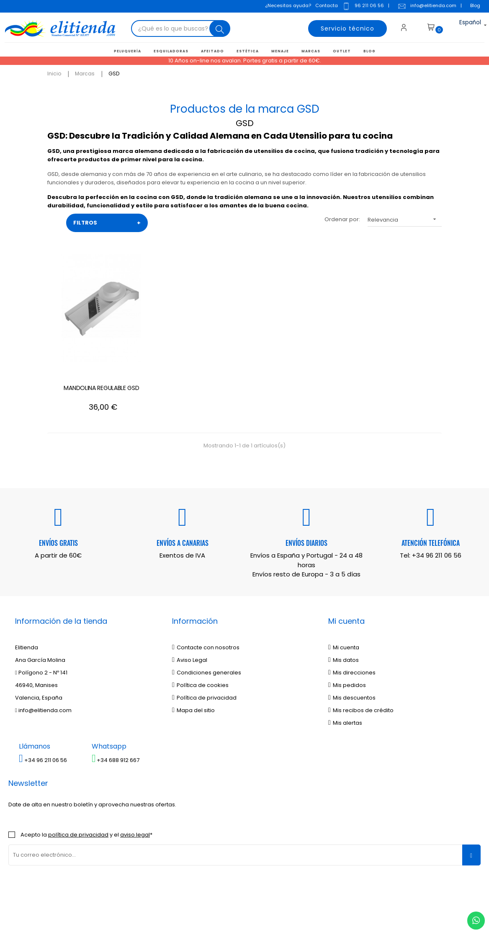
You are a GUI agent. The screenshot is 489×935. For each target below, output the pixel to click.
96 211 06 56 (361, 7)
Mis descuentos (352, 652)
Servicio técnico (343, 27)
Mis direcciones (352, 627)
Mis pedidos (347, 639)
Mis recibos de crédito (361, 665)
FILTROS (107, 222)
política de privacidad (78, 789)
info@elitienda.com (425, 7)
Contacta (325, 6)
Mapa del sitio (193, 665)
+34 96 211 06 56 (436, 510)
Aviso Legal (189, 614)
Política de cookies (200, 639)
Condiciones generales (206, 627)
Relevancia (405, 218)
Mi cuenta (343, 602)
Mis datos (343, 614)
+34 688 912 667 (116, 715)
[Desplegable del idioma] (463, 27)
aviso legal (135, 789)
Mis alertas (345, 677)
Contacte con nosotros (205, 602)
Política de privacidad (204, 652)
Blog (473, 6)
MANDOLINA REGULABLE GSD (84, 346)
